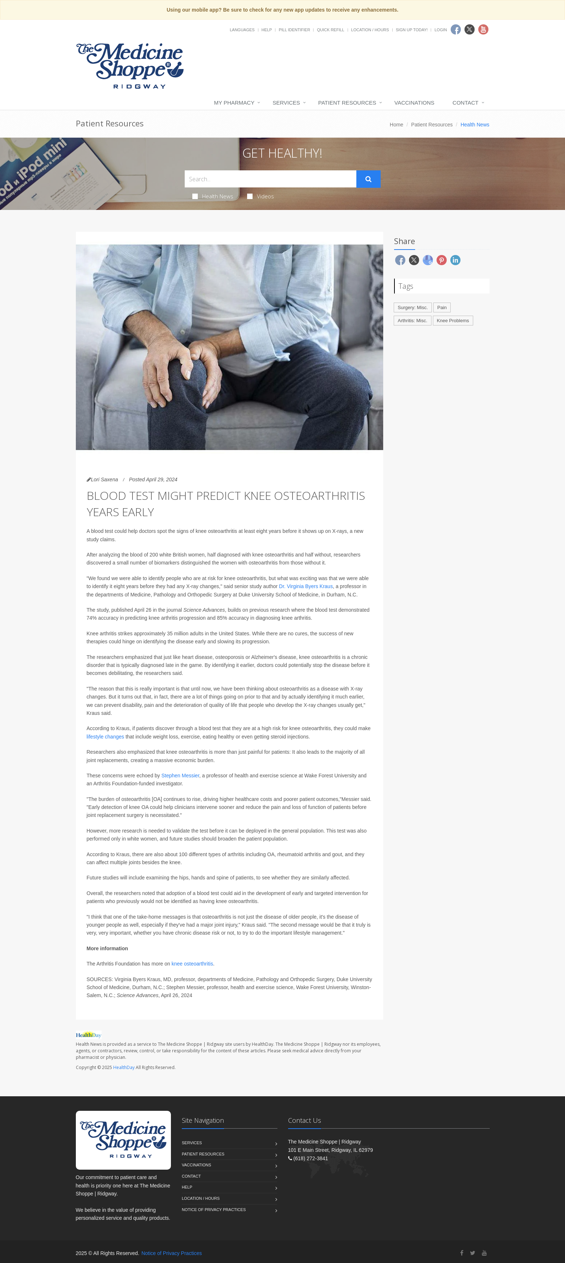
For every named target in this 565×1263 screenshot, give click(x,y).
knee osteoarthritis (192, 964)
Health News (212, 196)
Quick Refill (330, 30)
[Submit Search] (368, 179)
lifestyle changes (105, 737)
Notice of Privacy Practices (214, 1209)
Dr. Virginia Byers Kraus (306, 586)
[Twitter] (472, 1253)
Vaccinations (414, 103)
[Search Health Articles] (270, 178)
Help (267, 30)
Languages (242, 30)
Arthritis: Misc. (412, 320)
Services (286, 103)
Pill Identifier (294, 30)
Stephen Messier (180, 775)
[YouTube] (484, 1253)
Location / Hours (370, 30)
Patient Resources (347, 103)
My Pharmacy (234, 103)
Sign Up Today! (412, 30)
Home (396, 124)
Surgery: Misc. (413, 307)
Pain (442, 307)
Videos (260, 196)
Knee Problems (453, 320)
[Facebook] (461, 1253)
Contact (465, 103)
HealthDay (124, 1067)
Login (440, 30)
